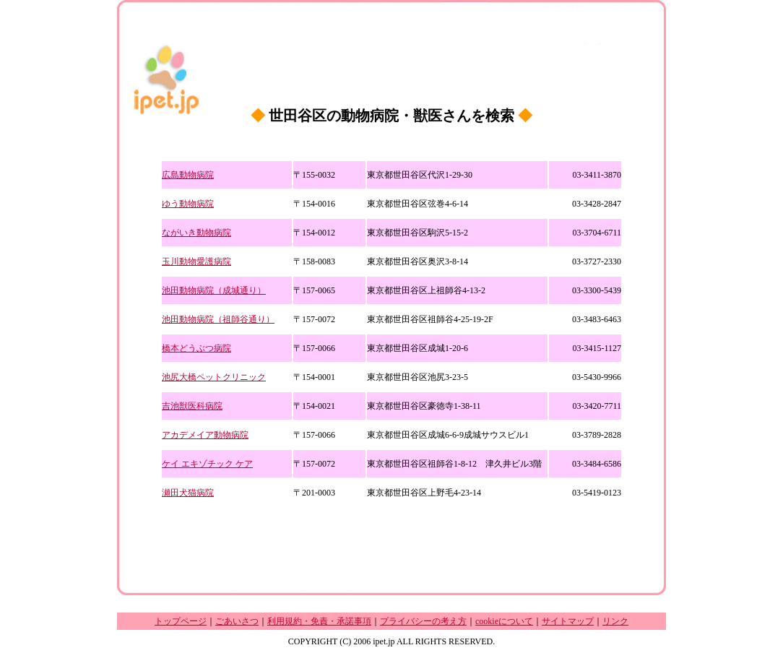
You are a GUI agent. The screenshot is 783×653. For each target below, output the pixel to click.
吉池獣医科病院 (192, 406)
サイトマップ (568, 621)
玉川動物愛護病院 (196, 261)
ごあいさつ (237, 621)
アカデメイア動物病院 (205, 435)
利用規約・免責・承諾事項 (319, 621)
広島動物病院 (188, 175)
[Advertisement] (391, 530)
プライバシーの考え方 (423, 621)
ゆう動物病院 (188, 204)
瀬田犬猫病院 (188, 493)
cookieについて (504, 621)
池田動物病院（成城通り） (214, 290)
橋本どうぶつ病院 (196, 348)
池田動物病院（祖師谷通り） (218, 319)
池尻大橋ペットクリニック (214, 377)
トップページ (181, 621)
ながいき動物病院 (196, 233)
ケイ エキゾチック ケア (207, 464)
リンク (615, 621)
